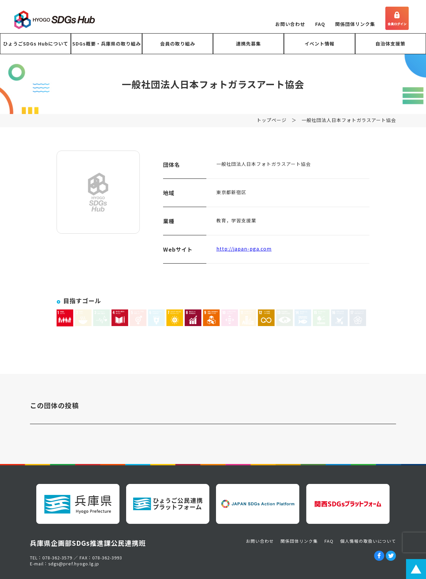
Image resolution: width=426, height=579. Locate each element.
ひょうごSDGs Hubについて (35, 43)
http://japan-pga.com (244, 252)
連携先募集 (248, 43)
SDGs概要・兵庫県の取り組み (106, 43)
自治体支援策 (390, 43)
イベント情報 (319, 43)
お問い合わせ (290, 24)
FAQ (320, 24)
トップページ (272, 123)
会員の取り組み (177, 43)
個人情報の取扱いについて (368, 541)
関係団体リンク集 (355, 24)
